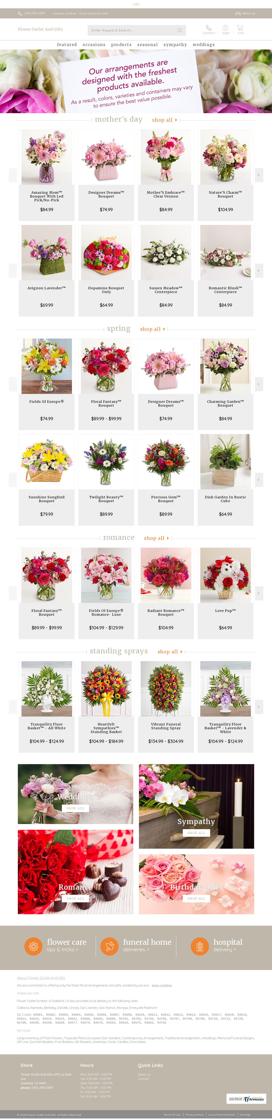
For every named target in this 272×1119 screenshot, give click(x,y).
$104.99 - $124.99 (47, 741)
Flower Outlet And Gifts (40, 29)
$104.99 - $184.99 (106, 741)
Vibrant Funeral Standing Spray (166, 726)
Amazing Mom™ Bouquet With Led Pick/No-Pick (47, 196)
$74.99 (106, 209)
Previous (13, 175)
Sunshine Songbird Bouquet (47, 499)
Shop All (162, 120)
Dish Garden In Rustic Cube (225, 499)
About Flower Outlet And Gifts (41, 977)
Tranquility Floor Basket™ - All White (47, 726)
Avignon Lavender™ (47, 288)
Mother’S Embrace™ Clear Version (166, 194)
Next (259, 175)
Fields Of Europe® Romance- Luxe (106, 613)
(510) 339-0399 (34, 13)
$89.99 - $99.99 (106, 418)
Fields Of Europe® (46, 401)
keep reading (162, 985)
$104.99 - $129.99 (106, 627)
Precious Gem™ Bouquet (166, 499)
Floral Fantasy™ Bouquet (106, 403)
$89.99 (106, 514)
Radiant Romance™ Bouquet (165, 613)
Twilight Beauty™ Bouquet (106, 499)
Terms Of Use (172, 1115)
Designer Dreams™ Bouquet (106, 194)
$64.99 (106, 305)
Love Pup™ (225, 611)
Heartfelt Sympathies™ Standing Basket (106, 728)
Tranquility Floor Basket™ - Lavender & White (226, 728)
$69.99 (46, 305)
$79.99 (46, 514)
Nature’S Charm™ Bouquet (225, 194)
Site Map (245, 1115)
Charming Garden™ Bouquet (225, 403)
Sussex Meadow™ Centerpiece (166, 290)
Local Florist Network (221, 1115)
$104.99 (225, 209)
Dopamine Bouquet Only (106, 290)
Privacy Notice (194, 1115)
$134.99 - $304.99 (165, 741)
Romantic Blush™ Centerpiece (225, 290)
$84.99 (46, 209)
